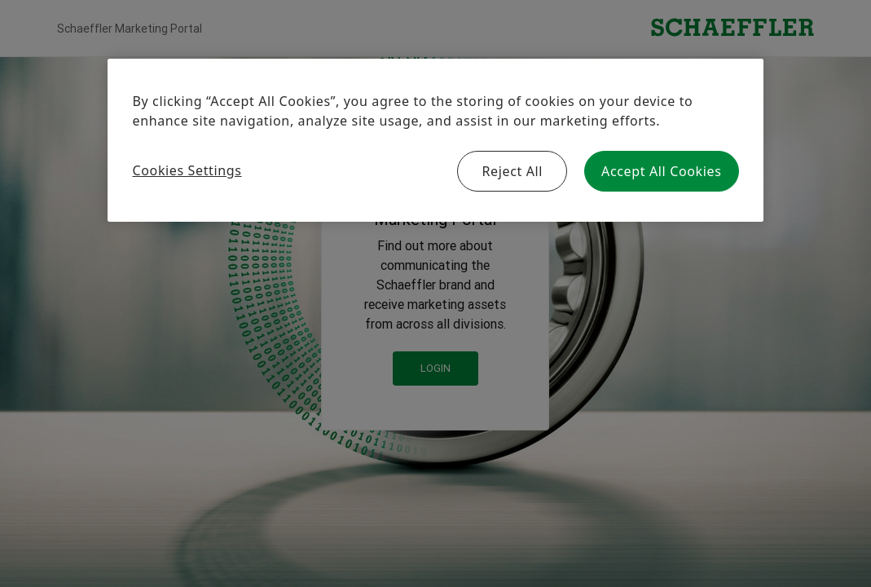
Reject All (512, 171)
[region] (435, 140)
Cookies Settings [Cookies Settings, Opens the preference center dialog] (186, 170)
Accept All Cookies (661, 171)
